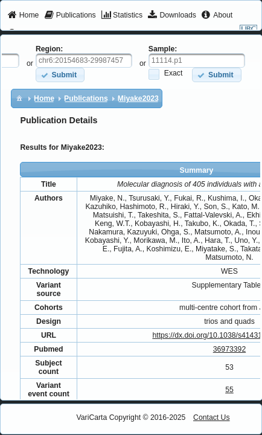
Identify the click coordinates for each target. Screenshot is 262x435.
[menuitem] (23, 15)
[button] (60, 75)
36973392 (229, 349)
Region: (49, 49)
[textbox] (84, 60)
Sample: (163, 49)
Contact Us (211, 417)
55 (229, 389)
